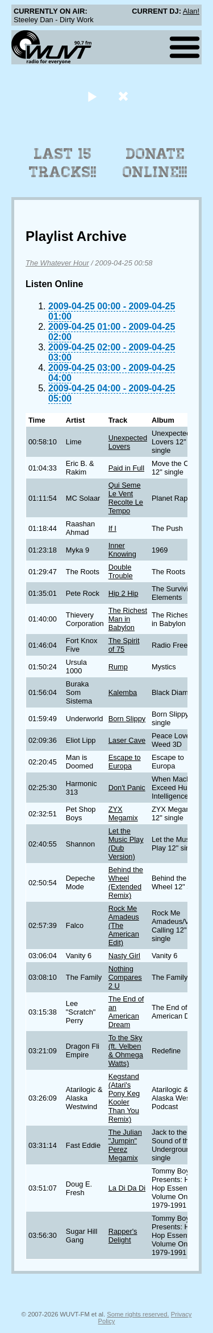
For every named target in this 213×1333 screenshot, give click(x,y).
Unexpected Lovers (127, 442)
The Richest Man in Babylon (127, 619)
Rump (118, 667)
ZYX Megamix (123, 813)
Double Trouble (120, 571)
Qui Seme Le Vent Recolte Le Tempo (125, 498)
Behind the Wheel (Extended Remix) (125, 882)
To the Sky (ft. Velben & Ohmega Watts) (125, 1050)
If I (112, 528)
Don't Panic (126, 787)
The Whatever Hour (57, 263)
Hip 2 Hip (123, 593)
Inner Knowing (122, 549)
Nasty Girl (124, 955)
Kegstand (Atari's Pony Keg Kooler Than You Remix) (124, 1097)
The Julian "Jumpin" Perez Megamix (125, 1145)
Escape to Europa (124, 761)
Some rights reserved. (138, 1314)
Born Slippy (126, 718)
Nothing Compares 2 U (125, 977)
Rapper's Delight (122, 1235)
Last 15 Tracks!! (63, 163)
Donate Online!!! (155, 163)
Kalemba (122, 692)
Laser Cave (126, 740)
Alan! (191, 11)
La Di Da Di (126, 1188)
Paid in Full (126, 468)
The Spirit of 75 (124, 644)
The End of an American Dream (126, 1012)
